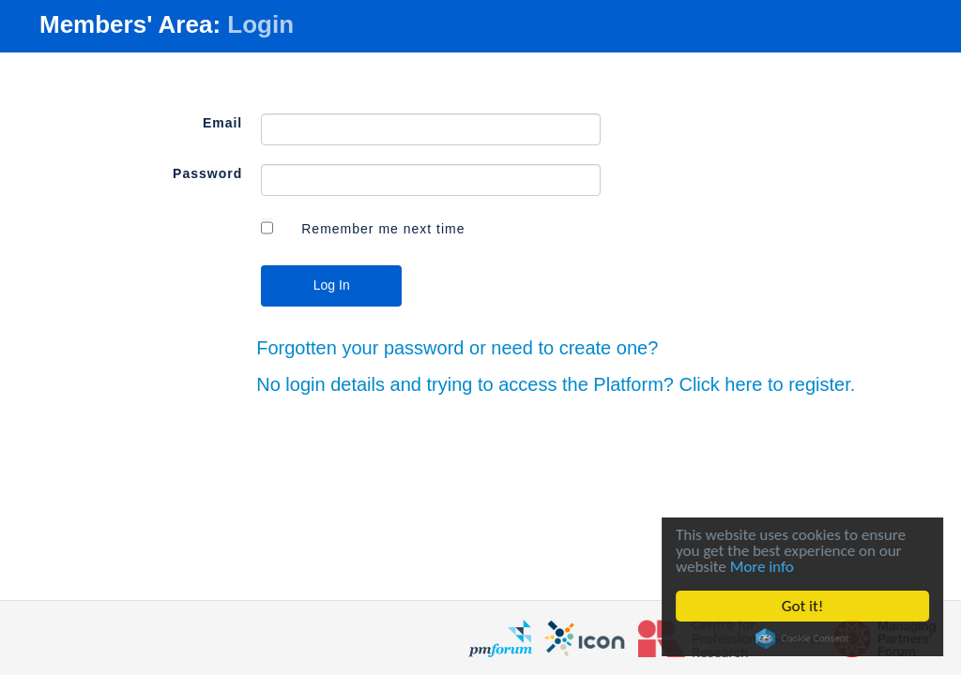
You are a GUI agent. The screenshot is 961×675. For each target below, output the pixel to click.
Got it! (804, 606)
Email (222, 122)
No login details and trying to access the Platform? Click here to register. (555, 384)
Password (207, 173)
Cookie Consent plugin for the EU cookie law (805, 638)
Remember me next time (383, 228)
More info (764, 567)
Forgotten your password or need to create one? (457, 348)
